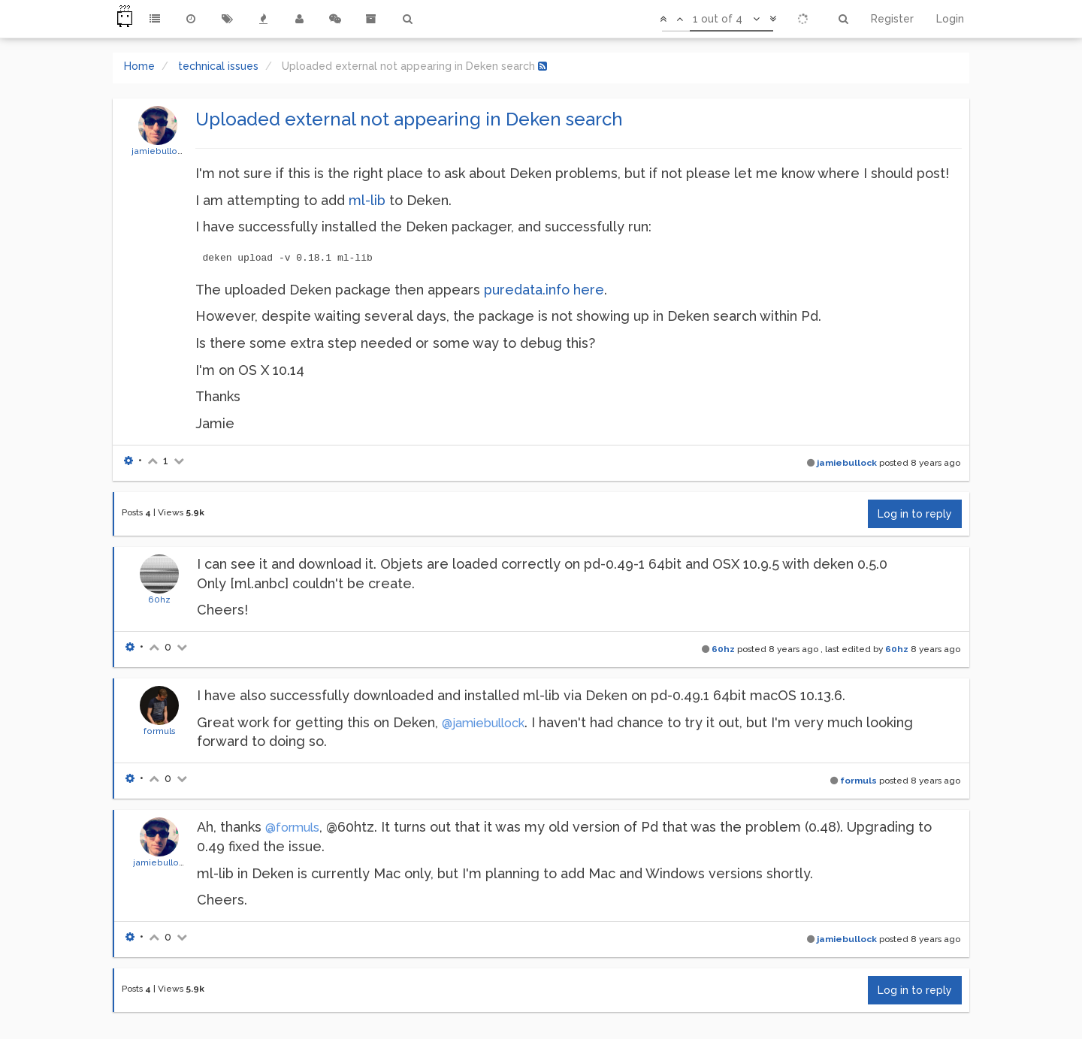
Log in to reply (915, 514)
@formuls (292, 827)
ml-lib (367, 200)
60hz (159, 599)
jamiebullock (159, 151)
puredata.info (527, 290)
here (588, 290)
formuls (160, 731)
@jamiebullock (483, 723)
